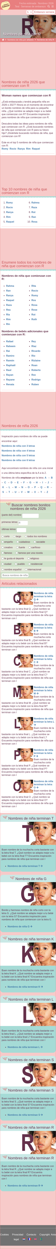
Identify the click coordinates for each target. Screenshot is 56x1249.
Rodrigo (36, 379)
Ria (8, 314)
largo (17, 536)
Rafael (9, 341)
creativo (7, 547)
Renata (10, 384)
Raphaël (10, 365)
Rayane (10, 379)
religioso (33, 558)
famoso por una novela (29, 553)
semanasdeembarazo (5, 5)
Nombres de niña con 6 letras (18, 460)
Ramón (10, 360)
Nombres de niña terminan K (25, 987)
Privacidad (18, 1234)
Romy (5, 148)
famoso (7, 553)
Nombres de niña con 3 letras (18, 446)
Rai (8, 351)
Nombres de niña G (20, 926)
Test (17, 6)
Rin (8, 324)
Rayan (9, 375)
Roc (34, 375)
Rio (33, 355)
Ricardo (36, 351)
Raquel (36, 148)
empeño (7, 542)
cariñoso (34, 547)
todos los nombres (36, 536)
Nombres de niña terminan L (25, 1047)
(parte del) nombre (20, 515)
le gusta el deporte (13, 558)
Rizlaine (36, 360)
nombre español (11, 569)
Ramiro (10, 355)
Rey (34, 341)
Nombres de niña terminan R (25, 1185)
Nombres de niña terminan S (25, 1115)
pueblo (20, 564)
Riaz (34, 346)
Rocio (13, 148)
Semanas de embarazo (33, 6)
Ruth (34, 319)
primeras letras (15, 522)
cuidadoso (23, 542)
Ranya (21, 148)
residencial (35, 564)
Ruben (35, 384)
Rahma (35, 202)
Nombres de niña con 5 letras (18, 455)
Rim (28, 148)
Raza (34, 207)
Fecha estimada (27, 3)
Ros (34, 300)
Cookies (5, 1234)
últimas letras (14, 529)
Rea (8, 310)
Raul (8, 370)
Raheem (10, 346)
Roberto (36, 370)
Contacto (32, 1234)
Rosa (34, 221)
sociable (39, 542)
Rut (34, 212)
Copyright (45, 1234)
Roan (34, 365)
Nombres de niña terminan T (25, 866)
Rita (34, 286)
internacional (33, 569)
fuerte (21, 547)
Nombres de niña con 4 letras (18, 450)
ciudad (6, 564)
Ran (34, 217)
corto (6, 536)
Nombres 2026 (46, 3)
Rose (34, 310)
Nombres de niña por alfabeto (20, 40)
